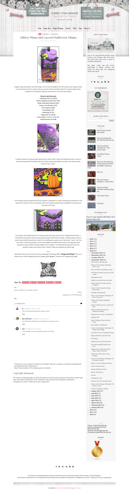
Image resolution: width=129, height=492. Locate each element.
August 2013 (95, 392)
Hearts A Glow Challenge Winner (100, 364)
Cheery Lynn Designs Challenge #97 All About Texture (101, 360)
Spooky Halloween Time (97, 370)
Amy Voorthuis (28, 317)
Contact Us (87, 29)
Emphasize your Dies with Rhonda (101, 315)
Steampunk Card (95, 278)
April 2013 (94, 401)
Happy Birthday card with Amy (100, 337)
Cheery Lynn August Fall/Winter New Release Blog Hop (104, 190)
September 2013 (96, 261)
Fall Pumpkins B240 (48, 109)
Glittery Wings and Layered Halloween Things (99, 311)
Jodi (24, 327)
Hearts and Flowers (96, 373)
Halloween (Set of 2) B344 (48, 99)
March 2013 (94, 404)
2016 (90, 245)
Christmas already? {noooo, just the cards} (101, 274)
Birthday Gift (94, 318)
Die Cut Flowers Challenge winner (101, 271)
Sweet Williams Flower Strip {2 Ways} (100, 322)
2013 (90, 252)
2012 (90, 411)
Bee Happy (93, 339)
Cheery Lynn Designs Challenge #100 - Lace (100, 267)
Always (92, 376)
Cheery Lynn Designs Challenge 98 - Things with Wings (101, 330)
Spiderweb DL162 (48, 113)
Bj (24, 307)
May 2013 (93, 399)
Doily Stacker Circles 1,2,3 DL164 (48, 118)
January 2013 (95, 408)
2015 (90, 247)
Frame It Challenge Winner (98, 390)
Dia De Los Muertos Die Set (96, 428)
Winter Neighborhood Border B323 (48, 102)
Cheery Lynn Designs (51, 257)
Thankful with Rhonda (97, 294)
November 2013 (96, 256)
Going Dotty (99, 204)
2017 (90, 242)
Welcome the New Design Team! (100, 382)
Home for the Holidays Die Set (97, 431)
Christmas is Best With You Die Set (98, 433)
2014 (90, 249)
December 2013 (96, 254)
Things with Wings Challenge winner (99, 302)
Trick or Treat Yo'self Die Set (96, 426)
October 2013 (95, 258)
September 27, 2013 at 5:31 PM (42, 317)
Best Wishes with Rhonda (98, 263)
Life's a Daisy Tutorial (102, 196)
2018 (90, 240)
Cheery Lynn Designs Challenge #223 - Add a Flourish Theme (102, 149)
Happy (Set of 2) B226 (48, 116)
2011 (90, 413)
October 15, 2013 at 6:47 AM (34, 327)
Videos (75, 29)
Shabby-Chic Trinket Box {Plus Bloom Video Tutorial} (99, 351)
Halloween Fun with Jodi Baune (100, 342)
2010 (90, 415)
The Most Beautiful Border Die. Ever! (100, 346)
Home (39, 29)
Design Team (47, 29)
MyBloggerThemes (74, 489)
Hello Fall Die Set (92, 430)
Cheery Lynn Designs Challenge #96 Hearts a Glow (101, 386)
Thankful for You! (95, 379)
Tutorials (68, 29)
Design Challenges (58, 29)
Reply (24, 312)
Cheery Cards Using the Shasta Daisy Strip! (100, 290)
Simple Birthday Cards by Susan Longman (100, 285)
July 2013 (93, 394)
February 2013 (95, 406)
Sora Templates (61, 489)
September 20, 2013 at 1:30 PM (33, 307)
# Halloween (45, 35)
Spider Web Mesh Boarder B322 (48, 104)
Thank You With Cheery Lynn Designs (99, 355)
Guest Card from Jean (97, 367)
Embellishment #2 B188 (48, 120)
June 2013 (94, 397)
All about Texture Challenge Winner (101, 334)
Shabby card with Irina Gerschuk (100, 281)
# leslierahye (53, 35)
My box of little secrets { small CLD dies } (101, 307)
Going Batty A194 (48, 111)
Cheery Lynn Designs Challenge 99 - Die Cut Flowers (101, 297)
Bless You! (99, 173)
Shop (80, 29)
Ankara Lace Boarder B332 (48, 106)
